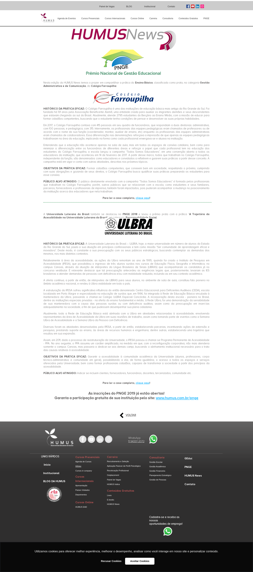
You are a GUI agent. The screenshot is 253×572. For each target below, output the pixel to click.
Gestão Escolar (156, 462)
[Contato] (172, 6)
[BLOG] (129, 6)
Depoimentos (81, 495)
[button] (90, 18)
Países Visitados (82, 490)
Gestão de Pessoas (157, 480)
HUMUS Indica (113, 484)
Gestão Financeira (157, 471)
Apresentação (81, 485)
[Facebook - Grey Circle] (82, 439)
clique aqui (143, 198)
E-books (110, 500)
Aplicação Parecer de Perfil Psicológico (124, 466)
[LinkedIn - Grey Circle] (100, 439)
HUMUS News (113, 504)
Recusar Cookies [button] (111, 561)
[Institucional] (150, 6)
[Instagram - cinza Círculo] (108, 439)
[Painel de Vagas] (107, 6)
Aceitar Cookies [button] (139, 561)
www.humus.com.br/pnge (177, 398)
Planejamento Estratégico (160, 475)
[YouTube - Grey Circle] (91, 439)
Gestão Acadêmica (157, 466)
